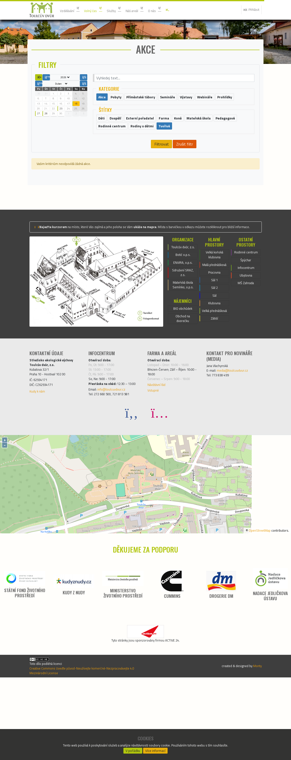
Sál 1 (214, 333)
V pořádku (133, 749)
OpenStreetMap (253, 607)
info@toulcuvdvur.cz (116, 464)
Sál (214, 350)
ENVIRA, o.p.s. (183, 312)
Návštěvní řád (159, 452)
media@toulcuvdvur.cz (237, 434)
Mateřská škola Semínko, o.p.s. (183, 339)
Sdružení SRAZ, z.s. (182, 324)
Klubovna (214, 359)
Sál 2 (214, 341)
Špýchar (245, 309)
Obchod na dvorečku (182, 376)
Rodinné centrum (246, 297)
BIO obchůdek (182, 364)
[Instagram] (159, 489)
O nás (170, 9)
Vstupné (154, 459)
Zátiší (214, 383)
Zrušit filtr (184, 177)
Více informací (156, 749)
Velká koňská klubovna (214, 297)
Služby (123, 9)
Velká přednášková (214, 371)
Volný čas (99, 9)
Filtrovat (161, 177)
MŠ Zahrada (246, 335)
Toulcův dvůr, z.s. (183, 292)
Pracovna (214, 324)
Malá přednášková (214, 312)
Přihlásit (249, 10)
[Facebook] (131, 489)
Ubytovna (246, 327)
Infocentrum (246, 318)
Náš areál (147, 9)
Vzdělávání (72, 9)
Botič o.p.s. (183, 304)
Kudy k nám (39, 460)
